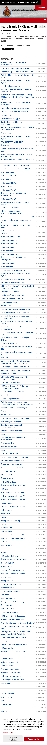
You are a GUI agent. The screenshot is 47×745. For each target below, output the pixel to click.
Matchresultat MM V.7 (9, 247)
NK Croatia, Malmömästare (10, 591)
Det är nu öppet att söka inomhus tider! (15, 457)
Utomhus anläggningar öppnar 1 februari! (16, 418)
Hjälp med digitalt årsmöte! (11, 399)
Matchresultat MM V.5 (9, 254)
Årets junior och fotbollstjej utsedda (14, 559)
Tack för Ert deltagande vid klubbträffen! (15, 370)
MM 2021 (4, 434)
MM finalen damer (7, 588)
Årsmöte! (4, 411)
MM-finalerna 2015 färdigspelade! (13, 616)
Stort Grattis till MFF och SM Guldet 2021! (15, 313)
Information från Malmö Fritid (11, 431)
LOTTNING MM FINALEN (9, 454)
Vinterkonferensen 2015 (9, 662)
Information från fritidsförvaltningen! (14, 408)
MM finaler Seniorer (8, 598)
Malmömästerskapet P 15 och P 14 (13, 496)
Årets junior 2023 (7, 145)
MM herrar (4, 489)
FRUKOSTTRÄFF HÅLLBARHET (12, 142)
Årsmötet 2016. (6, 605)
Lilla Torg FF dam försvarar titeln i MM (14, 112)
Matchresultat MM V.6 (9, 183)
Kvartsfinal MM (6, 528)
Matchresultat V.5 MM (9, 186)
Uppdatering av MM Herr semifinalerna (15, 165)
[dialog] (23, 729)
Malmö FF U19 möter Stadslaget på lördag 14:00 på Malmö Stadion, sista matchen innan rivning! (17, 97)
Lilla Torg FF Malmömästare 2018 (13, 507)
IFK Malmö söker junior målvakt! (12, 461)
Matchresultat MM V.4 (9, 263)
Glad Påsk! (5, 395)
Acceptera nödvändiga (12, 739)
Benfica (3, 552)
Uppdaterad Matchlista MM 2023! (13, 270)
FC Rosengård (6, 704)
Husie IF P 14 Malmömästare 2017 (13, 535)
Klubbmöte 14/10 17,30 (9, 374)
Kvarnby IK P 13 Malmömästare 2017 (14, 538)
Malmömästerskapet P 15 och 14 (13, 500)
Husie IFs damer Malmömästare (12, 584)
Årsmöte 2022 (6, 306)
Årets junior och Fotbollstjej (11, 521)
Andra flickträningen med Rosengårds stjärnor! (18, 623)
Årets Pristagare (7, 478)
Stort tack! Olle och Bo (9, 471)
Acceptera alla (33, 739)
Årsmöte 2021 (6, 415)
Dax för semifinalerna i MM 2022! (12, 295)
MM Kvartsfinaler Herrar (9, 556)
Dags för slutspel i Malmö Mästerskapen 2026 (17, 72)
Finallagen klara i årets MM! (11, 292)
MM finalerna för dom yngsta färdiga (14, 574)
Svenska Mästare (7, 531)
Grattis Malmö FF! (7, 563)
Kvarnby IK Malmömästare (10, 641)
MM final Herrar (6, 545)
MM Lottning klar (7, 648)
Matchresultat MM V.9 (9, 240)
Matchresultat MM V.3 (9, 267)
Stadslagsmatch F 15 (8, 694)
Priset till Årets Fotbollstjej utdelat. (13, 651)
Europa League (6, 503)
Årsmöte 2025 (6, 133)
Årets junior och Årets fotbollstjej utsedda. (16, 602)
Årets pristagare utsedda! (10, 669)
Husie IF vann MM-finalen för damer (13, 637)
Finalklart (4, 517)
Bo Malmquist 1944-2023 (10, 208)
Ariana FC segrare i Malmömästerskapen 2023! (18, 217)
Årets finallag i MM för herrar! (11, 464)
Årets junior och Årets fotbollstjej (13, 485)
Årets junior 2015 (7, 581)
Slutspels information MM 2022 (12, 299)
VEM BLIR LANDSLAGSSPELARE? (13, 392)
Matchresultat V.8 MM (9, 176)
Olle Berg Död (6, 577)
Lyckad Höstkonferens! (9, 612)
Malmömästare (6, 510)
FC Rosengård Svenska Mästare (12, 680)
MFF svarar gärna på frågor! (11, 422)
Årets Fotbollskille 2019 (9, 443)
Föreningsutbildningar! (9, 343)
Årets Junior (5, 514)
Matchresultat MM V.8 (9, 244)
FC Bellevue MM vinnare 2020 (11, 383)
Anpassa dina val (9, 733)
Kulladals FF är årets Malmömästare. (14, 542)
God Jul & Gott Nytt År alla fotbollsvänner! (16, 309)
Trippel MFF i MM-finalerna (10, 673)
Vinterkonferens (7, 666)
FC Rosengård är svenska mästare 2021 (15, 367)
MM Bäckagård (6, 683)
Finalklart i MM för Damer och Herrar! (14, 644)
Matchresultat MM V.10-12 (10, 237)
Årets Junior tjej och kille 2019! (12, 468)
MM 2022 (4, 358)
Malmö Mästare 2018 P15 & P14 (12, 492)
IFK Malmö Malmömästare (10, 475)
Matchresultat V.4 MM (9, 190)
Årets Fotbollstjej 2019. (9, 447)
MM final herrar (6, 701)
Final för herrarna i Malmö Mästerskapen (15, 108)
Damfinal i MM (6, 115)
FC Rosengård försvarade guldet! (13, 619)
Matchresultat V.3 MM (9, 199)
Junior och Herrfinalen (9, 708)
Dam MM (4, 524)
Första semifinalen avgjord (10, 119)
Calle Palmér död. (7, 658)
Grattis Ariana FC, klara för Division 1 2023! (16, 279)
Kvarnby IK (5, 711)
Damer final (5, 595)
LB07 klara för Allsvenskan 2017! (12, 570)
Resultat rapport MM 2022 (10, 302)
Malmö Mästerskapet (8, 482)
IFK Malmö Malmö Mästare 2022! (13, 283)
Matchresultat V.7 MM (9, 179)
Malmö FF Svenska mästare (11, 676)
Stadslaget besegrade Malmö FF (13, 86)
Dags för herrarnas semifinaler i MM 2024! (16, 169)
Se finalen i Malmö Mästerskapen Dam (15, 68)
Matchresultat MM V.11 (9, 172)
